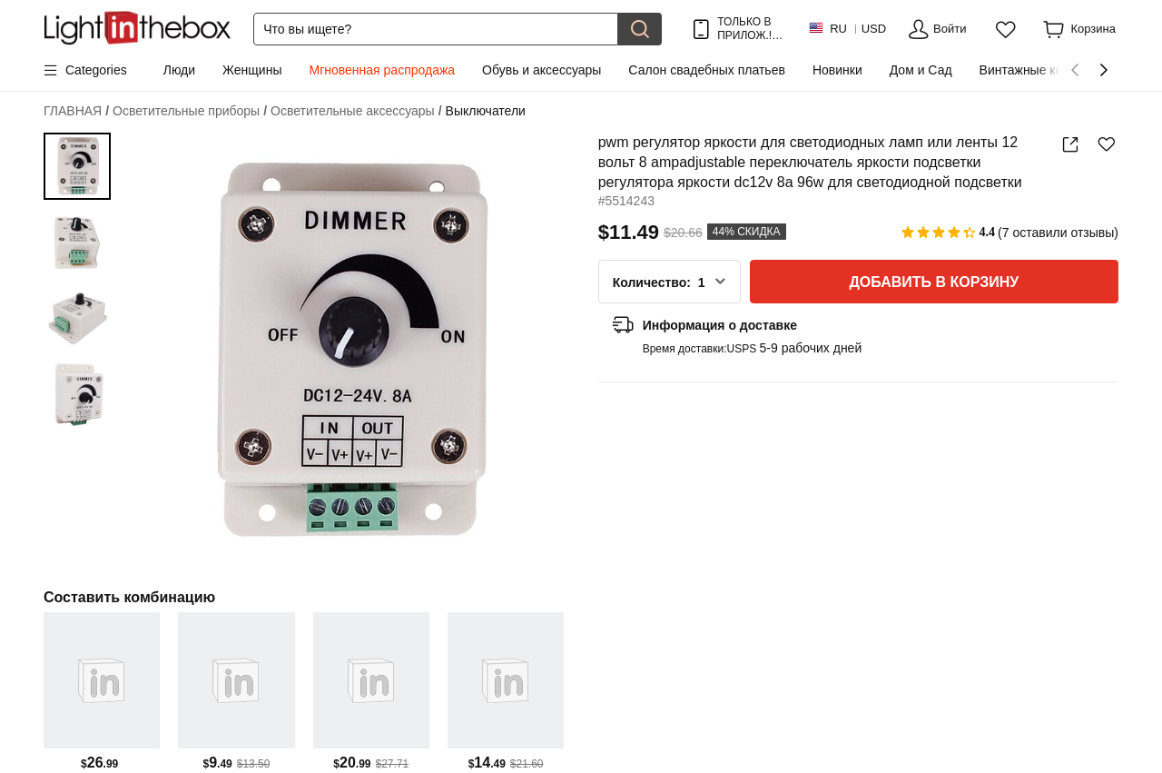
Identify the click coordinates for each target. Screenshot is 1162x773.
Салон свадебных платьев (706, 70)
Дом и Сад (921, 70)
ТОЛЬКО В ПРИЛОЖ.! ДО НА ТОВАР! (748, 28)
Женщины (251, 70)
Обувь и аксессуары (541, 70)
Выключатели (486, 111)
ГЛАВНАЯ (76, 111)
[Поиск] (435, 29)
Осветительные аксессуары (356, 111)
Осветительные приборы (190, 111)
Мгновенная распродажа (382, 70)
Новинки (837, 70)
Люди (179, 70)
